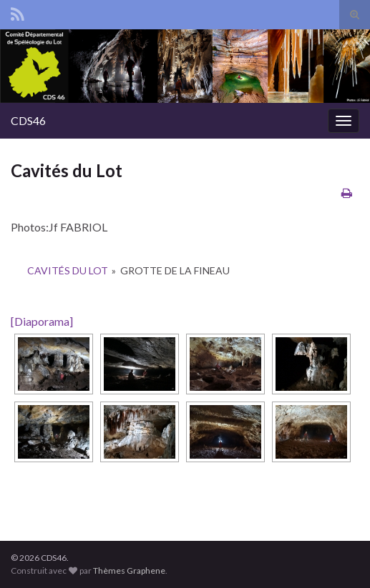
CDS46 (28, 120)
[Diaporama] (42, 321)
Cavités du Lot (67, 270)
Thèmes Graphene (129, 570)
